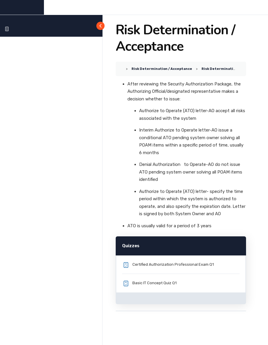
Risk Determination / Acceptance (162, 69)
